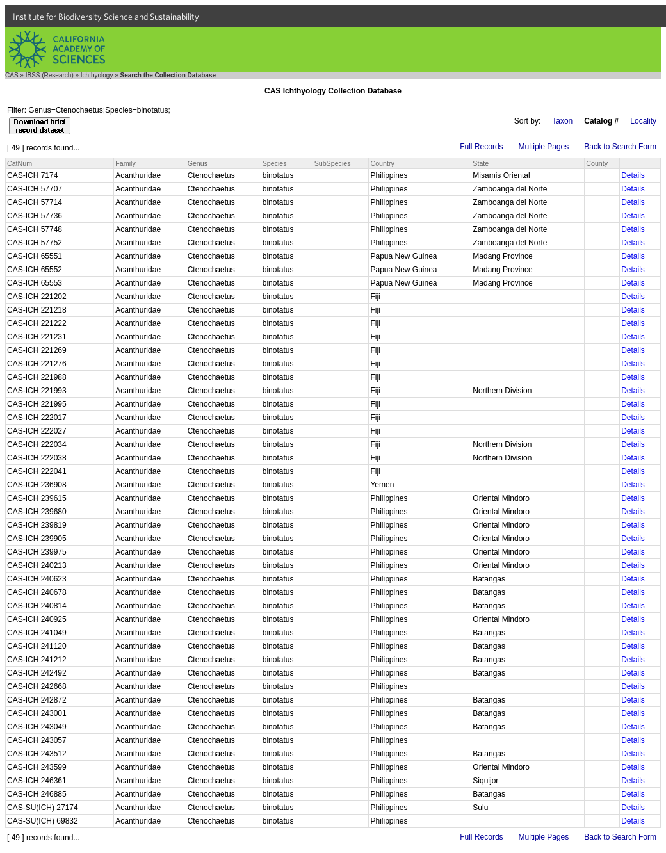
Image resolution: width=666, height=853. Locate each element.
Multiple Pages (544, 146)
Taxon (562, 121)
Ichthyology (97, 75)
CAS (12, 75)
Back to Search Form (620, 146)
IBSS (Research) (50, 75)
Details (633, 175)
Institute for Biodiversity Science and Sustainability (106, 17)
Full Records (481, 146)
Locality (643, 121)
